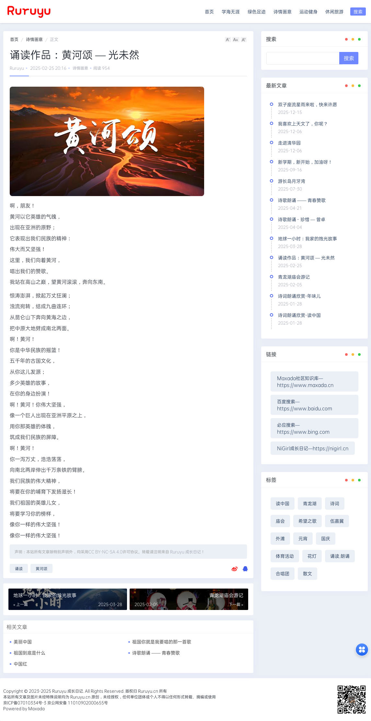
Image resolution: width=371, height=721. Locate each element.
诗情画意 (282, 11)
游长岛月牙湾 (291, 181)
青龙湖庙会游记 (294, 277)
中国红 (20, 664)
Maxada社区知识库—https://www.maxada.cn (305, 381)
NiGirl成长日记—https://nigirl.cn (312, 448)
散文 (307, 573)
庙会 (280, 521)
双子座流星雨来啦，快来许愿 (307, 104)
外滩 (280, 538)
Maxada (36, 708)
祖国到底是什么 (29, 653)
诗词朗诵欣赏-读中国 (299, 315)
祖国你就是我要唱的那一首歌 (161, 642)
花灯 (312, 556)
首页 (209, 11)
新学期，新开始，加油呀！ (305, 162)
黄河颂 (41, 568)
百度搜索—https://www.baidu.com (304, 404)
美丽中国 (23, 642)
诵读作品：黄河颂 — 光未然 (306, 258)
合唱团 (282, 573)
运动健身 (308, 11)
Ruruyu (17, 67)
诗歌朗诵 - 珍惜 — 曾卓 (301, 219)
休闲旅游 (334, 11)
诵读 (19, 568)
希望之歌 (307, 521)
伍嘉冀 (337, 521)
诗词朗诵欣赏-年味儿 (299, 296)
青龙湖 (310, 503)
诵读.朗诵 (340, 556)
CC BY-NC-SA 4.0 (105, 551)
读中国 (282, 503)
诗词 (334, 503)
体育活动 (285, 556)
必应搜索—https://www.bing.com (303, 428)
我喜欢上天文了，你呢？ (303, 123)
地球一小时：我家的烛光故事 (307, 238)
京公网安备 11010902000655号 (77, 702)
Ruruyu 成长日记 (185, 551)
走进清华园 (289, 143)
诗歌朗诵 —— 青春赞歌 (156, 653)
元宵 (302, 538)
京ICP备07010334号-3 (24, 702)
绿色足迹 (257, 11)
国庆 (325, 538)
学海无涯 (231, 11)
